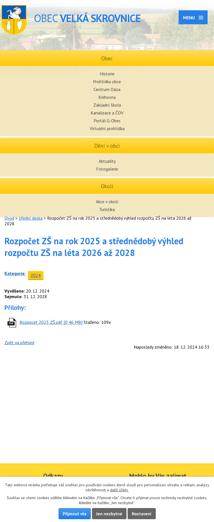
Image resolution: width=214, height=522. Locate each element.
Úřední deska (31, 218)
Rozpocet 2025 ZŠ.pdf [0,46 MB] (51, 322)
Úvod (9, 218)
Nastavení (142, 513)
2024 (36, 275)
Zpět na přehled (19, 342)
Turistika (107, 209)
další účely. (119, 489)
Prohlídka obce (107, 81)
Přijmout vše (75, 513)
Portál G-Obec (107, 120)
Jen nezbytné (109, 513)
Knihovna (107, 97)
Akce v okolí (107, 201)
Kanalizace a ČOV (107, 113)
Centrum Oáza (107, 89)
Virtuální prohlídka (107, 128)
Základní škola (107, 105)
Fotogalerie (107, 169)
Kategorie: (15, 273)
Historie (107, 73)
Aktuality (107, 161)
